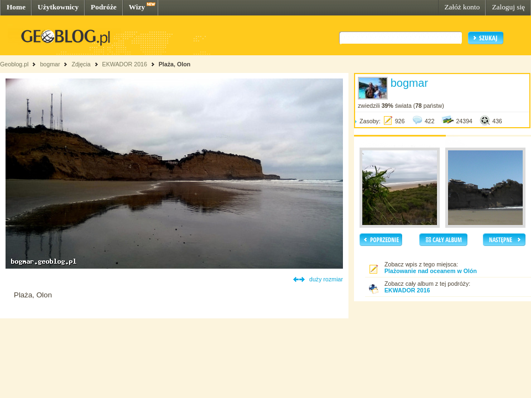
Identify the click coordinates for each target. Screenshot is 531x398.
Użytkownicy (58, 7)
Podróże (104, 7)
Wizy (137, 7)
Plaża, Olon (174, 64)
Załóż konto (462, 7)
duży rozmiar (326, 279)
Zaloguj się (508, 7)
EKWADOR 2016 (125, 64)
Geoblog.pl (14, 64)
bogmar (50, 64)
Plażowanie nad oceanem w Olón (430, 271)
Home (16, 7)
